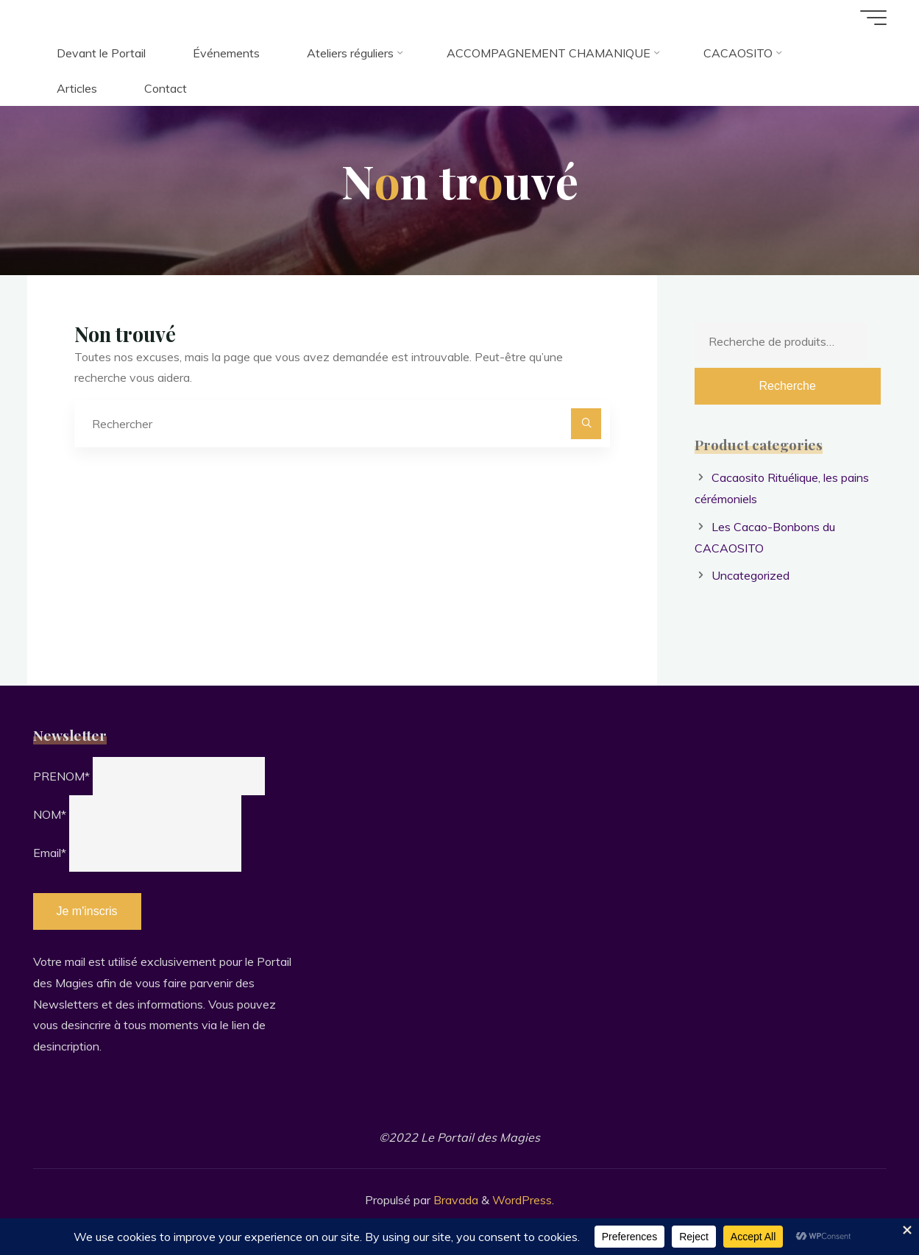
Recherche (787, 386)
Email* (49, 852)
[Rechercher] (586, 423)
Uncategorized (751, 575)
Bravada (454, 1199)
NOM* (49, 814)
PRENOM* (61, 776)
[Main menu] (873, 17)
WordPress (522, 1199)
